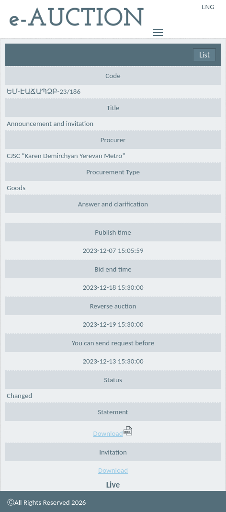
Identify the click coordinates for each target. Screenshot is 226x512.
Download (113, 433)
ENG (208, 6)
